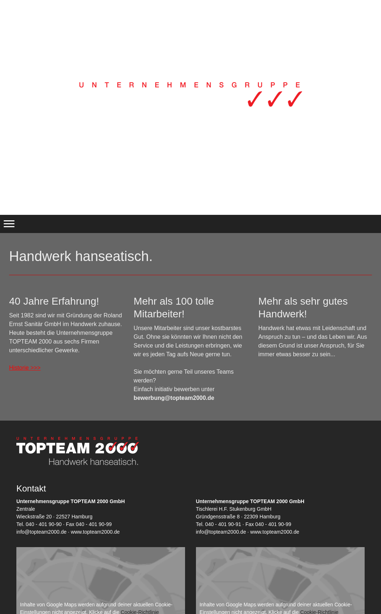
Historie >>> (25, 368)
